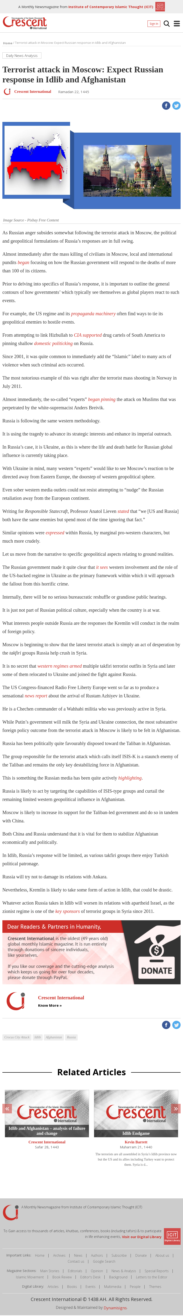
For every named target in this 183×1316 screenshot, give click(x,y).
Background (118, 1278)
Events (91, 1287)
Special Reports (157, 1272)
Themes (155, 1287)
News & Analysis (124, 1272)
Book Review (62, 1278)
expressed (55, 533)
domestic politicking (53, 344)
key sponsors (67, 912)
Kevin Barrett (136, 1143)
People (135, 1287)
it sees (102, 568)
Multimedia (112, 1287)
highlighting (130, 778)
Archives (59, 1256)
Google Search (104, 1262)
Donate (141, 1256)
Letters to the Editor (151, 1278)
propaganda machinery (93, 314)
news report (36, 696)
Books (72, 1287)
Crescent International (47, 1143)
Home (40, 1256)
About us (162, 1256)
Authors (97, 1256)
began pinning (102, 400)
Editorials (75, 1272)
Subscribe (119, 1256)
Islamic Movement (30, 1278)
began (23, 263)
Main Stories (49, 1272)
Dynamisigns (115, 1308)
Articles (53, 1287)
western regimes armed (59, 667)
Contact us (76, 1262)
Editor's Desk (90, 1278)
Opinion (97, 1272)
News (78, 1256)
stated (123, 512)
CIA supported (88, 336)
